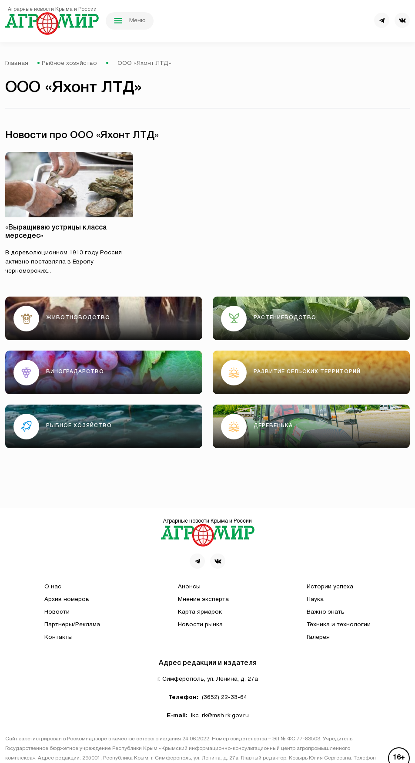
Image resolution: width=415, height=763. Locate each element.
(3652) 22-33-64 (224, 697)
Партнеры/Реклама (72, 625)
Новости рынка (200, 625)
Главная (16, 63)
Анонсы (189, 587)
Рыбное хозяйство (69, 63)
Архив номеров (66, 599)
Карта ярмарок (200, 612)
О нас (52, 587)
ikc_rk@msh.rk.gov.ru (220, 716)
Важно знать (326, 612)
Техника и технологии (339, 625)
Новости (57, 612)
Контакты (58, 637)
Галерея (318, 637)
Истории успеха (330, 587)
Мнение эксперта (203, 599)
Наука (315, 599)
